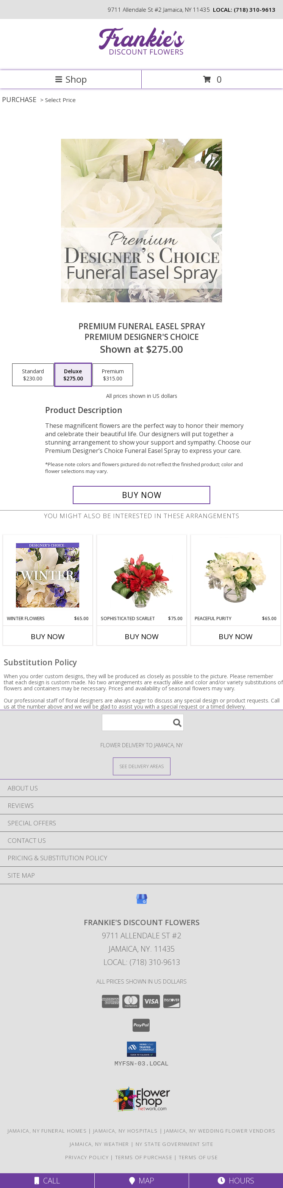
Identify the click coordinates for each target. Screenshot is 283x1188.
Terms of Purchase (143, 1157)
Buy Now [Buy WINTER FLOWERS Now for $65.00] (48, 636)
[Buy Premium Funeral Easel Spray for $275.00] (142, 495)
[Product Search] (143, 722)
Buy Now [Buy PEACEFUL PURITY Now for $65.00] (236, 636)
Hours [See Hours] (235, 1180)
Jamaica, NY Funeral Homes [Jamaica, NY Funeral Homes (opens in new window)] (47, 1130)
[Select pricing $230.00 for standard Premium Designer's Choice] (33, 375)
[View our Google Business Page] (142, 902)
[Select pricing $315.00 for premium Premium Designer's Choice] (113, 375)
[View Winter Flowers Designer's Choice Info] (47, 575)
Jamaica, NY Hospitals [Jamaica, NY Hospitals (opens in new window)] (125, 1130)
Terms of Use (198, 1157)
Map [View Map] (141, 1180)
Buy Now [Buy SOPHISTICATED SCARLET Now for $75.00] (142, 636)
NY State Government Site (174, 1144)
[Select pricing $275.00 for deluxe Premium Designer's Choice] (73, 375)
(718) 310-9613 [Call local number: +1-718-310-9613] (254, 9)
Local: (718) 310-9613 (141, 962)
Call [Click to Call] (47, 1180)
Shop (71, 79)
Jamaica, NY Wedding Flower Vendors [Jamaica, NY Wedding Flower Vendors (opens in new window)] (219, 1130)
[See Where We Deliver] (141, 766)
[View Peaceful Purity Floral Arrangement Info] (235, 575)
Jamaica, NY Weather (99, 1144)
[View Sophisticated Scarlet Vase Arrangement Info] (141, 575)
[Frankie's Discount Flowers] (141, 59)
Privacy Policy (87, 1157)
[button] (141, 1049)
